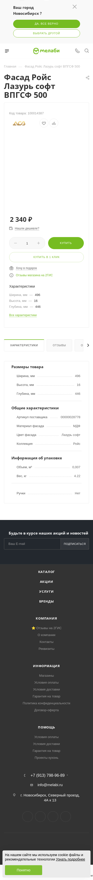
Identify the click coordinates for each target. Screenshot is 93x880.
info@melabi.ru (49, 785)
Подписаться (75, 543)
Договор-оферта (46, 710)
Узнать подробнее (70, 859)
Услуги (46, 591)
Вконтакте (27, 816)
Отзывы (59, 345)
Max (65, 816)
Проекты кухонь (47, 757)
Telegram (40, 816)
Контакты (46, 642)
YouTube (53, 816)
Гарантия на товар (46, 696)
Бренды (46, 601)
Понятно (23, 870)
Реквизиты (47, 649)
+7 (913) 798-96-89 (47, 775)
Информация (46, 666)
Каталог (46, 571)
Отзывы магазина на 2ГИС (34, 275)
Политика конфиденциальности (46, 703)
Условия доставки (46, 689)
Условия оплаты (46, 682)
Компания (46, 618)
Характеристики (24, 345)
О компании (47, 635)
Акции (46, 581)
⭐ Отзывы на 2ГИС (46, 628)
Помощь (46, 727)
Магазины (46, 675)
